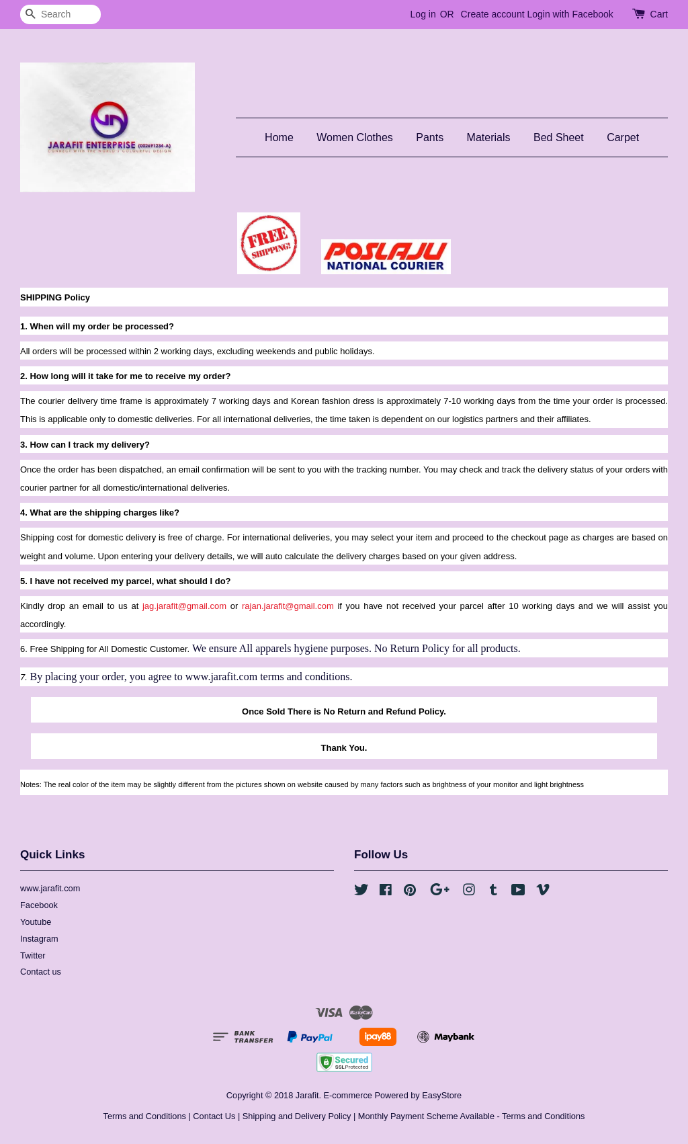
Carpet (623, 137)
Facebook (39, 905)
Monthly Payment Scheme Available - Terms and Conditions (471, 1116)
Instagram (39, 939)
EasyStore (442, 1095)
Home (279, 137)
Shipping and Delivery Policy (297, 1116)
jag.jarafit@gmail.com (184, 606)
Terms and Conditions (144, 1116)
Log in (423, 14)
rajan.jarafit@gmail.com (288, 606)
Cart (659, 14)
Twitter (33, 955)
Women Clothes (354, 137)
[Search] (60, 14)
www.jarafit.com (50, 888)
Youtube (35, 922)
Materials (489, 137)
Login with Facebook (570, 14)
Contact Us (214, 1116)
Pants (429, 137)
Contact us (40, 972)
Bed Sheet (558, 137)
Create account (493, 14)
